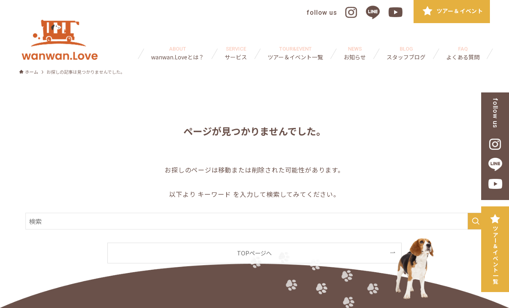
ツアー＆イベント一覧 (495, 255)
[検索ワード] (254, 221)
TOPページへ (254, 253)
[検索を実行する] (476, 221)
